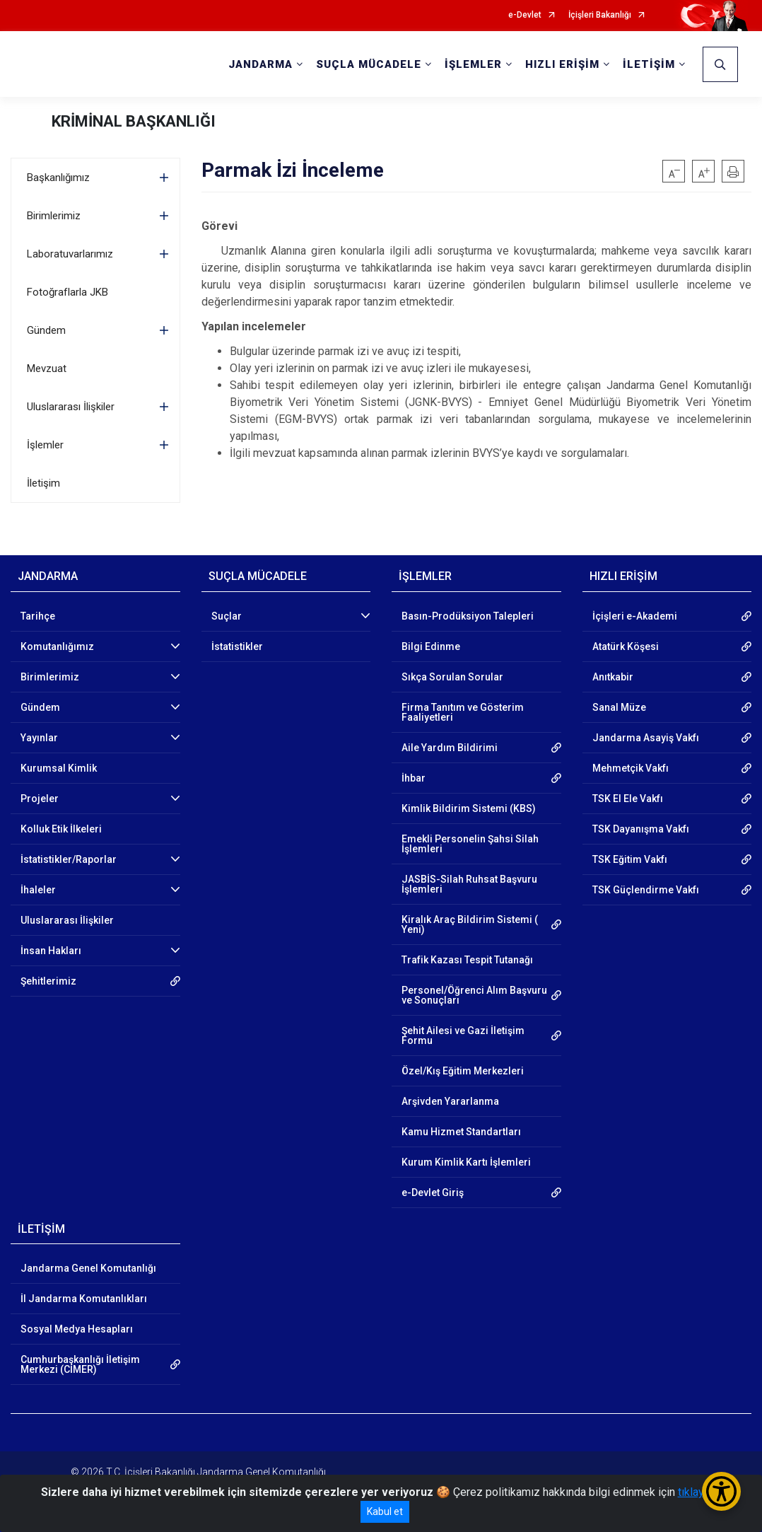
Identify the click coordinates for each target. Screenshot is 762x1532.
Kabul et (385, 1511)
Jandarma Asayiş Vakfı (645, 737)
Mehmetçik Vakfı (630, 768)
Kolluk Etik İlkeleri (61, 829)
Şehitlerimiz (48, 981)
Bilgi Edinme (430, 646)
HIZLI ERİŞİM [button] (562, 64)
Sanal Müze (619, 707)
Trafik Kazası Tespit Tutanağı (467, 959)
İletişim (43, 483)
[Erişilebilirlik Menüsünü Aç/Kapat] (721, 1491)
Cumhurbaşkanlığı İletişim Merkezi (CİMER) (80, 1364)
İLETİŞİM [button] (649, 64)
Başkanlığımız (58, 177)
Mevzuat (46, 368)
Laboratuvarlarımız (70, 254)
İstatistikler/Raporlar (68, 859)
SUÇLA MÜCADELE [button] (368, 64)
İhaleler (38, 889)
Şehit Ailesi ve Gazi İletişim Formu (462, 1035)
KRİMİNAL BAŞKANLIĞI (134, 121)
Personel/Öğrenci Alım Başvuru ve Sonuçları (474, 995)
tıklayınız (700, 1492)
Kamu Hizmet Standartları (461, 1131)
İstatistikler (237, 646)
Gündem (46, 330)
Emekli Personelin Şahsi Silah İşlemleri (470, 843)
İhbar (413, 778)
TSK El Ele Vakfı (627, 798)
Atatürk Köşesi (625, 646)
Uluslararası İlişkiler (71, 406)
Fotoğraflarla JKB (67, 292)
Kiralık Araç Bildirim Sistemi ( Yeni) (469, 924)
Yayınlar (39, 737)
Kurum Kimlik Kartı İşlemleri (466, 1162)
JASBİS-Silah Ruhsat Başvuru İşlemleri (469, 884)
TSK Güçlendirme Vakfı (645, 889)
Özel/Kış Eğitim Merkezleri (462, 1071)
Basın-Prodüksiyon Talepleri (467, 616)
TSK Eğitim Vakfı (629, 859)
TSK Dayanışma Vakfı (640, 829)
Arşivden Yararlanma (450, 1101)
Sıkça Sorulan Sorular (452, 677)
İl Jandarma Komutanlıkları (83, 1298)
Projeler (39, 798)
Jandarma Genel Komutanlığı (88, 1268)
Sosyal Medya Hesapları (76, 1329)
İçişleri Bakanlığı (599, 15)
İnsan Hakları (50, 950)
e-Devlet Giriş (432, 1192)
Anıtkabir (612, 677)
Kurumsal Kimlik (58, 768)
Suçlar (226, 616)
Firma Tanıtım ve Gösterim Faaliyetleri (462, 712)
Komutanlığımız (57, 646)
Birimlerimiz (54, 215)
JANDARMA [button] (260, 64)
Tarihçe (37, 616)
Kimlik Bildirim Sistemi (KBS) (468, 808)
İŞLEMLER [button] (473, 64)
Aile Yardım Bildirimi (449, 747)
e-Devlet (524, 15)
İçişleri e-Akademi (634, 616)
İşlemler (45, 445)
